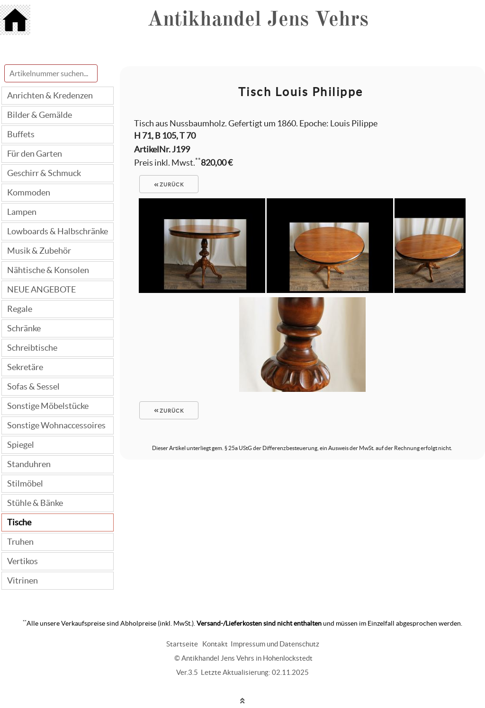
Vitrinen (22, 580)
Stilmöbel (25, 483)
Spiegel (20, 445)
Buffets (21, 134)
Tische (19, 522)
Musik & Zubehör (39, 251)
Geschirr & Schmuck (44, 173)
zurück (169, 184)
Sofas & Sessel (33, 386)
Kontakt (215, 644)
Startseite (182, 644)
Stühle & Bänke (35, 503)
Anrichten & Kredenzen (50, 95)
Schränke (24, 328)
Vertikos (22, 561)
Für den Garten (34, 154)
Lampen (21, 212)
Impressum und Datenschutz (275, 644)
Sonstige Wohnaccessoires (56, 425)
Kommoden (28, 192)
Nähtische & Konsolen (48, 270)
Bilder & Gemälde (39, 115)
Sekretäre (25, 367)
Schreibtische (32, 348)
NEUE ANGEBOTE (41, 289)
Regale (19, 309)
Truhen (20, 542)
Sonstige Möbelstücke (48, 406)
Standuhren (29, 464)
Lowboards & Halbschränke (57, 231)
